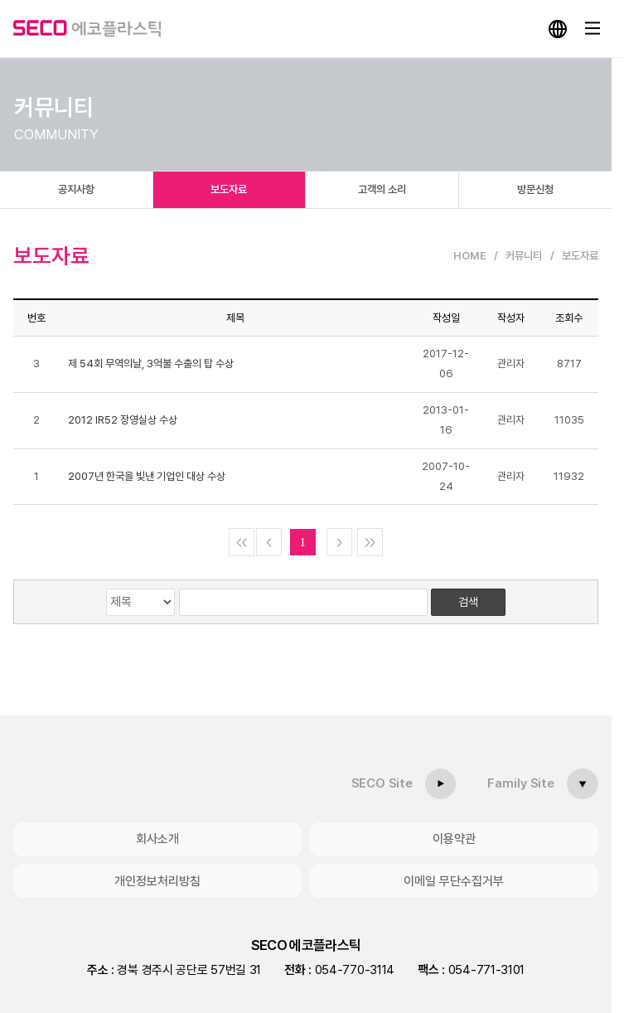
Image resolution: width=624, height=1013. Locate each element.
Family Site (521, 783)
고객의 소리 (382, 189)
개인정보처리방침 (157, 880)
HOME (469, 256)
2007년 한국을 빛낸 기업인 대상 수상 (146, 476)
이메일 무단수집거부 (454, 880)
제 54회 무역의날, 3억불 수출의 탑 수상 (151, 363)
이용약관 (454, 838)
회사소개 (157, 838)
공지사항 (76, 189)
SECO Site (383, 783)
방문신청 (535, 189)
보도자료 (228, 189)
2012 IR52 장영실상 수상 (122, 420)
